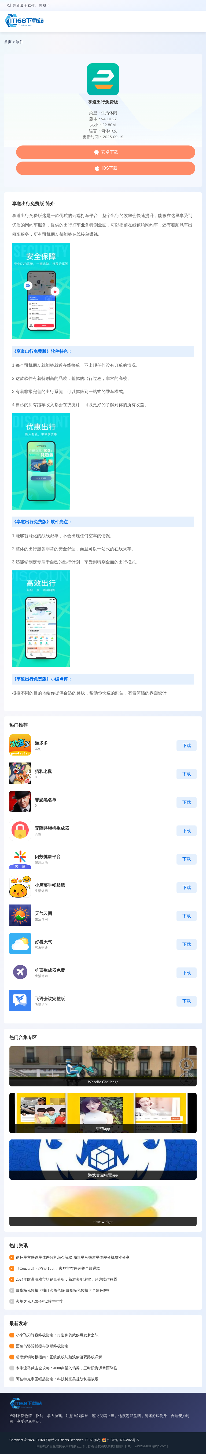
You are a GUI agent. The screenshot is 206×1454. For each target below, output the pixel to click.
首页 (8, 42)
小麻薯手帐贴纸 (50, 885)
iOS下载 (109, 168)
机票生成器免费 (50, 970)
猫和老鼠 (43, 771)
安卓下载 (109, 152)
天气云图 (43, 913)
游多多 (41, 743)
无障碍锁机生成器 (52, 828)
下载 (186, 745)
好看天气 (43, 942)
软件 (19, 42)
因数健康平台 (48, 856)
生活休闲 (109, 112)
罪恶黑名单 (45, 800)
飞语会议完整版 (50, 998)
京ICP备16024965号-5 (122, 1440)
